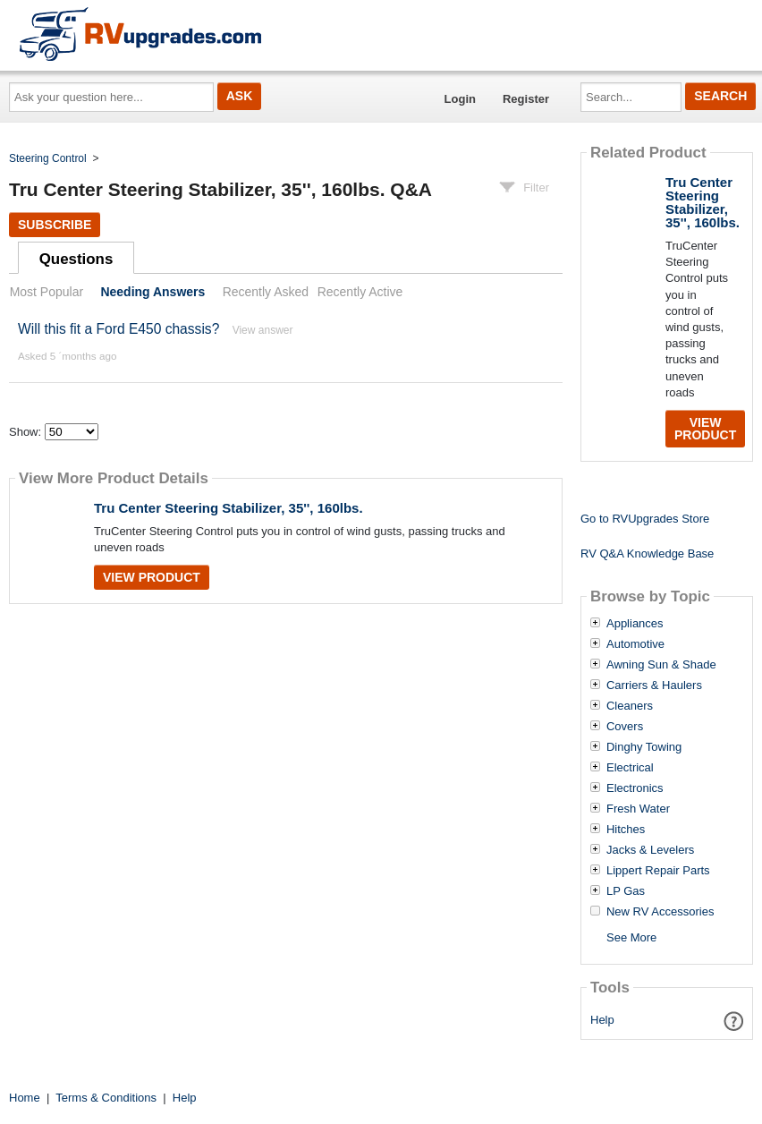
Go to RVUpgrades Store (644, 518)
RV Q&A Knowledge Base (647, 553)
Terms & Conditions (106, 1097)
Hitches (625, 829)
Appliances (635, 623)
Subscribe (54, 224)
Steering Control (48, 158)
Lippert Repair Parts (658, 870)
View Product (151, 577)
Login (460, 99)
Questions (76, 259)
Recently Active (360, 292)
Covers (624, 726)
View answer (263, 330)
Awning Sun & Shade (661, 665)
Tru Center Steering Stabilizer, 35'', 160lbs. (228, 507)
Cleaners (629, 706)
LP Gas (625, 891)
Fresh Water (638, 809)
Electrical (630, 768)
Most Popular (46, 292)
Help (602, 1019)
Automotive (635, 644)
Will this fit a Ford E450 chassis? (118, 328)
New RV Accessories (660, 912)
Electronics (635, 788)
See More (631, 937)
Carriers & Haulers (654, 685)
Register (526, 99)
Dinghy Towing (644, 747)
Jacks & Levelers (650, 850)
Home (24, 1097)
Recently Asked (266, 292)
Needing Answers (152, 292)
